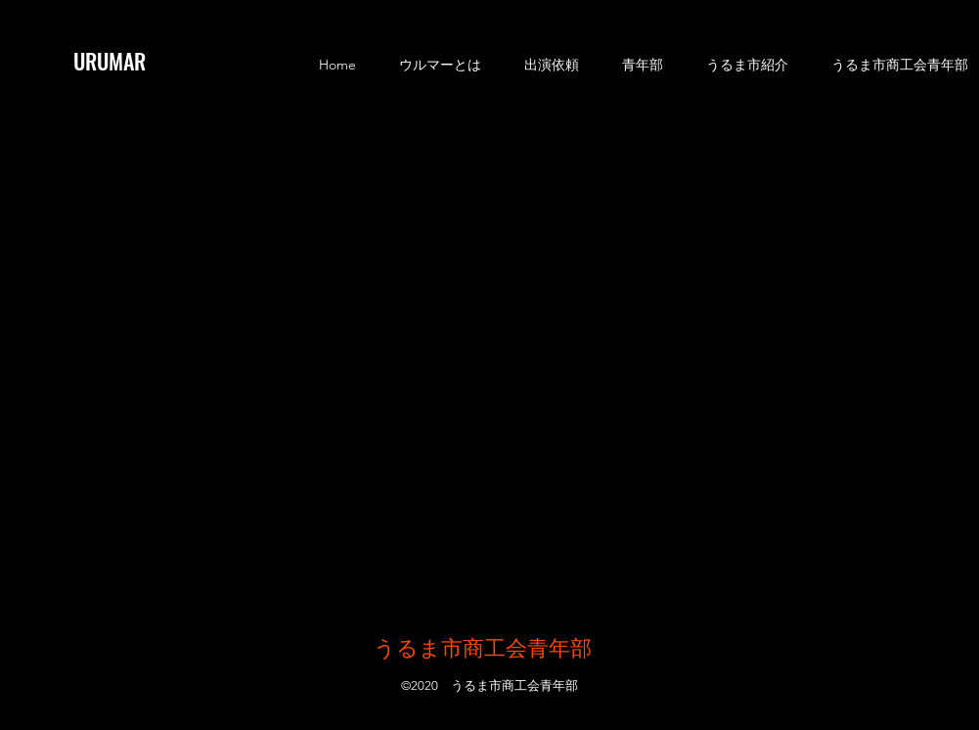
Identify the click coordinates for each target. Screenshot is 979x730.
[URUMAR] (123, 60)
